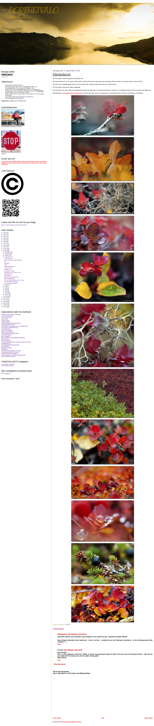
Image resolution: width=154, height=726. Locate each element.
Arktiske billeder (5, 321)
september (7, 257)
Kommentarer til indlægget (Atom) (71, 722)
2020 (4, 238)
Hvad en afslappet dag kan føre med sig (14, 280)
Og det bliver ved (8, 258)
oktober (7, 255)
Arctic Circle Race (6, 317)
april (6, 291)
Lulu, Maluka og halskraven (11, 281)
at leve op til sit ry (8, 267)
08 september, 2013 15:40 (73, 650)
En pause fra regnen (9, 271)
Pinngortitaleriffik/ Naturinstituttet (10, 345)
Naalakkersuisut (5, 343)
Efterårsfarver (62, 74)
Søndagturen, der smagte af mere (12, 272)
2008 (4, 305)
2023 (4, 236)
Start (102, 718)
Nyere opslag (57, 718)
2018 (4, 241)
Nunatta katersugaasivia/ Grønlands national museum (16, 342)
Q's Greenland (5, 346)
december (7, 252)
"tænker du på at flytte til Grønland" (11, 314)
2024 (4, 234)
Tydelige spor (7, 269)
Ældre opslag (148, 718)
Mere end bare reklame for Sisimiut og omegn (14, 225)
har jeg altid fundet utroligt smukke (72, 93)
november (7, 253)
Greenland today (5, 329)
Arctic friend (4, 319)
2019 (4, 240)
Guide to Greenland (6, 330)
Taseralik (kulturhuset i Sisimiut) (10, 352)
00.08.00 (68, 624)
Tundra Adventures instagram (9, 353)
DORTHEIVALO (33, 10)
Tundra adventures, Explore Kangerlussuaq (13, 355)
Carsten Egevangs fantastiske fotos (11, 323)
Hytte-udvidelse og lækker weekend (13, 260)
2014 (4, 248)
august (6, 284)
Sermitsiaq (4, 349)
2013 (4, 250)
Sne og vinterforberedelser (10, 283)
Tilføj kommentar (60, 664)
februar (7, 294)
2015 (4, 247)
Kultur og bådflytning (9, 278)
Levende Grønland (6, 335)
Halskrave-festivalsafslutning (11, 277)
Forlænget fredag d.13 (9, 266)
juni (6, 288)
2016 (4, 245)
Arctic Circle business (7, 316)
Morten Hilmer (5, 339)
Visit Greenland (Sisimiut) (8, 356)
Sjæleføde (6, 263)
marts (6, 293)
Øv (5, 261)
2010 (4, 301)
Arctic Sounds (5, 320)
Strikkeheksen (62, 634)
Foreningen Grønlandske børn (9, 327)
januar (6, 296)
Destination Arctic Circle (7, 324)
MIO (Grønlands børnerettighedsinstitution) (13, 337)
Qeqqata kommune (6, 348)
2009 (4, 303)
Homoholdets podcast (7, 365)
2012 (4, 298)
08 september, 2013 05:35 (77, 634)
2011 (4, 299)
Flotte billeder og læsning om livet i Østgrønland (14, 326)
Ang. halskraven (8, 274)
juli (5, 286)
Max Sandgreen (5, 336)
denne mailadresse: (28, 96)
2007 (4, 307)
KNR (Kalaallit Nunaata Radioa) (10, 333)
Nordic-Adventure (6, 340)
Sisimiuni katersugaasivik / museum (11, 350)
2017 (4, 243)
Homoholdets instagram (7, 364)
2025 (4, 233)
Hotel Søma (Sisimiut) (7, 332)
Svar (59, 644)
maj (6, 289)
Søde (5, 264)
